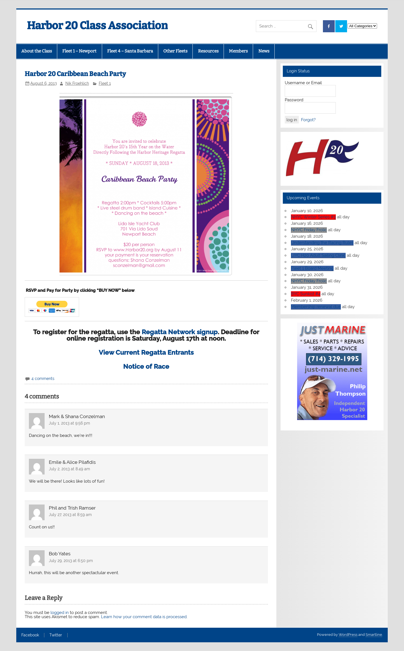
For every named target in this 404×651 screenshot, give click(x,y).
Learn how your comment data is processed (144, 616)
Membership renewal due (316, 306)
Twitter (55, 635)
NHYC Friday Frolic (309, 229)
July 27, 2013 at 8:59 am (70, 514)
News (263, 51)
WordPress (348, 634)
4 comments (42, 378)
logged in (59, 612)
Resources (208, 51)
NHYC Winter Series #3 (313, 216)
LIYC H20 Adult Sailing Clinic (318, 255)
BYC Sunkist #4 (305, 293)
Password (294, 99)
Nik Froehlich (77, 83)
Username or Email (303, 82)
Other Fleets (175, 51)
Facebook (30, 635)
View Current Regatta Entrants (146, 352)
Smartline (374, 634)
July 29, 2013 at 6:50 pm (71, 560)
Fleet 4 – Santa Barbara (130, 51)
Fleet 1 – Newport (79, 51)
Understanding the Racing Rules (322, 242)
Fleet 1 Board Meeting (312, 268)
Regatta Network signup (180, 332)
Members (238, 51)
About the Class (36, 51)
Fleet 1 (105, 83)
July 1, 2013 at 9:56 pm (69, 423)
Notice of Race (146, 366)
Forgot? (308, 119)
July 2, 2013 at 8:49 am (69, 469)
